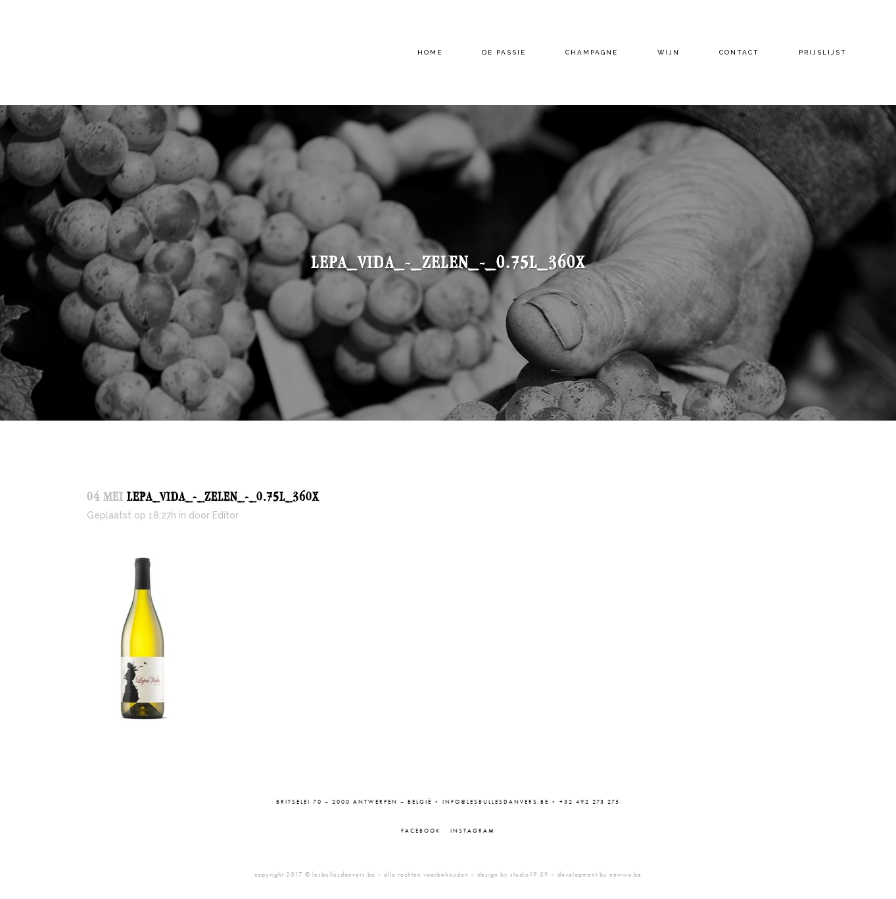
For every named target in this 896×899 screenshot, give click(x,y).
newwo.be (625, 874)
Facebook (420, 831)
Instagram (472, 831)
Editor (225, 515)
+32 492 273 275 (589, 802)
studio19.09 (529, 874)
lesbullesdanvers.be (343, 874)
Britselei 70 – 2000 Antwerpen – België (354, 802)
